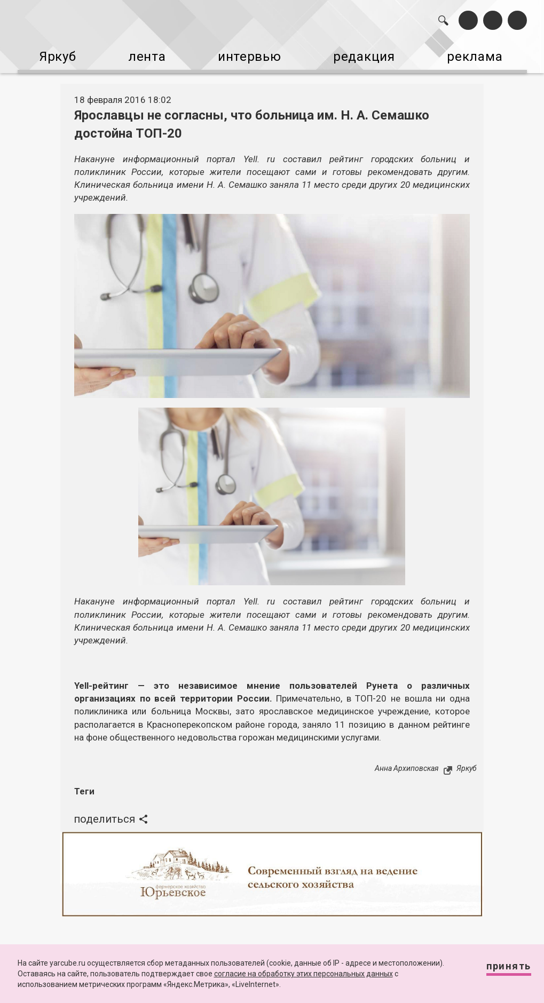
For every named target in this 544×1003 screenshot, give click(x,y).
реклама (485, 52)
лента (143, 52)
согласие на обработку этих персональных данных (303, 973)
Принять (499, 971)
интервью (249, 52)
